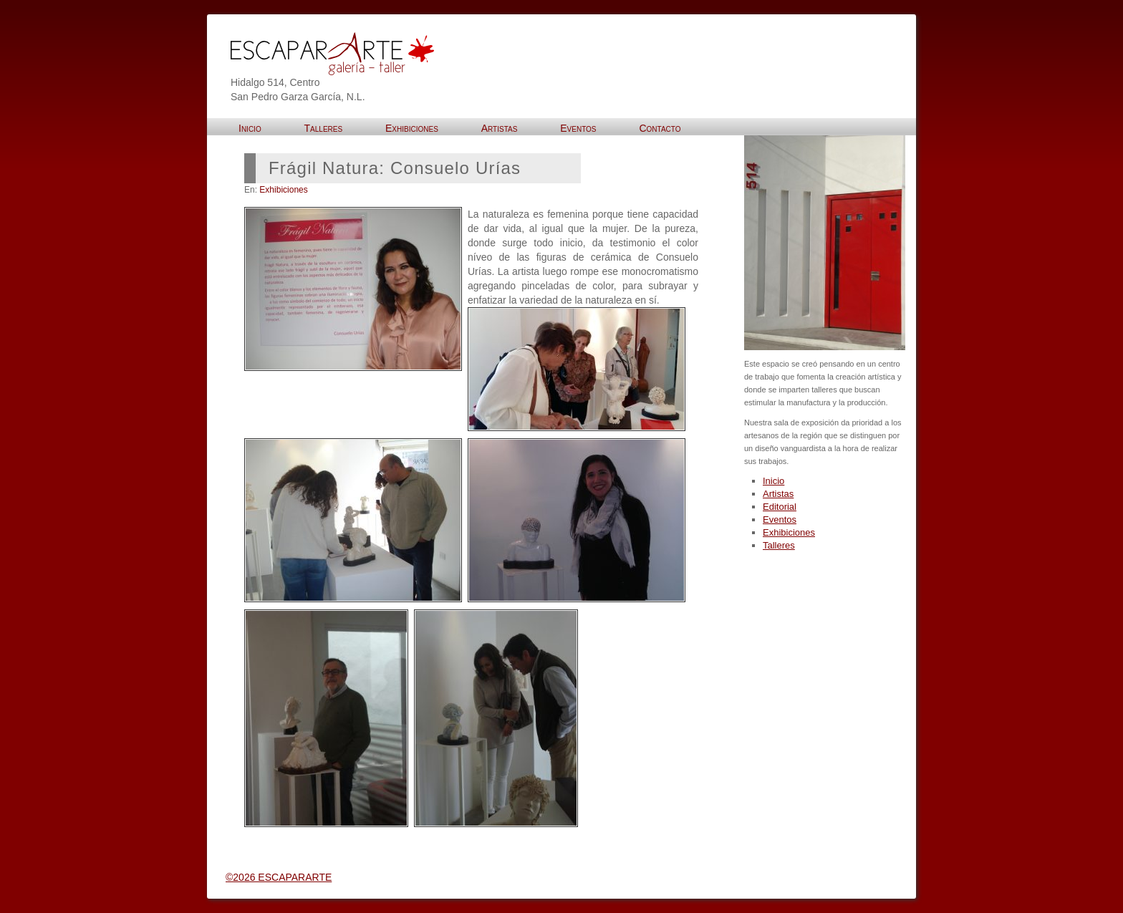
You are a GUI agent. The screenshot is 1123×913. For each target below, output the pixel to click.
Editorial (779, 506)
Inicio (773, 480)
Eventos (779, 519)
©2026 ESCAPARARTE (279, 877)
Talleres (779, 545)
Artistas (778, 493)
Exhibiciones (283, 190)
